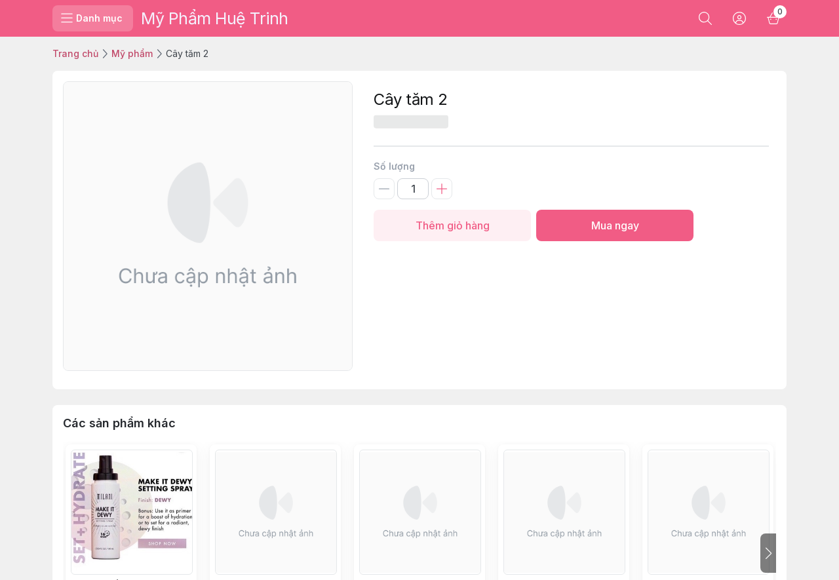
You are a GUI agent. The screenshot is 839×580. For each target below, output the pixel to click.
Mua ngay (614, 225)
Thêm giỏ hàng (452, 225)
